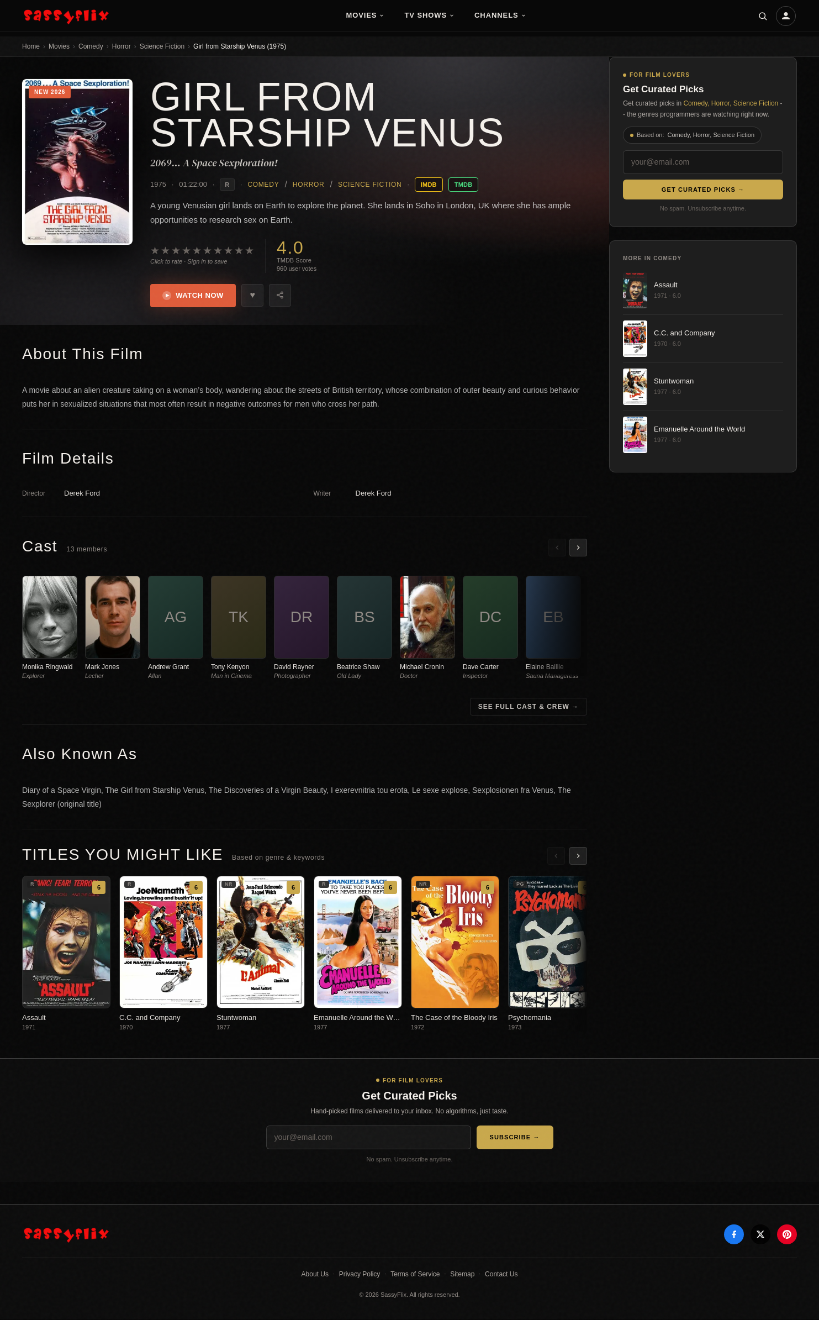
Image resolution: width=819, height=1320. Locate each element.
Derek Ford (82, 494)
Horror (121, 46)
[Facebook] (734, 1235)
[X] (760, 1235)
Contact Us (501, 1275)
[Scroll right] (578, 549)
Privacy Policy (360, 1275)
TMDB (464, 184)
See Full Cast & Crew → (528, 708)
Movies (365, 15)
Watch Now (194, 296)
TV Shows (429, 15)
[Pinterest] (787, 1235)
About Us (315, 1275)
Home (31, 46)
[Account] (786, 16)
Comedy (90, 46)
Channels (500, 15)
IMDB (429, 184)
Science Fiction (162, 46)
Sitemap (462, 1275)
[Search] (763, 16)
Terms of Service (415, 1275)
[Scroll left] (557, 549)
